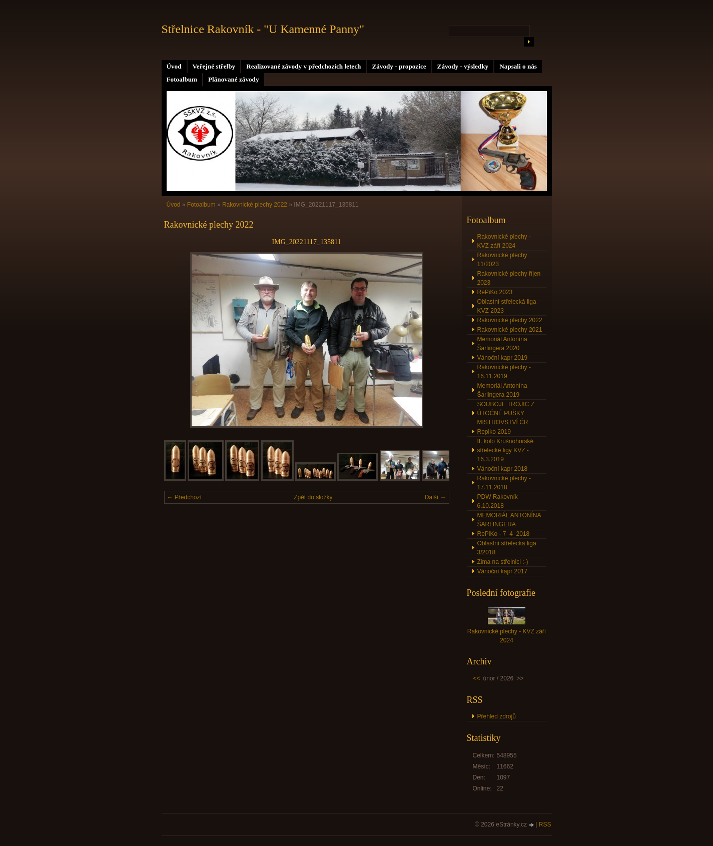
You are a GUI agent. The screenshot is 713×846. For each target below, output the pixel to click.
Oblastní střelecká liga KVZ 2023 (506, 306)
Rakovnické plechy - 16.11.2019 (504, 372)
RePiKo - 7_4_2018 (503, 533)
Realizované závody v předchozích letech (303, 66)
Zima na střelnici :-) (502, 561)
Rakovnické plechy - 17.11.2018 (504, 483)
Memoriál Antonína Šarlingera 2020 (502, 344)
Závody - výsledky (463, 66)
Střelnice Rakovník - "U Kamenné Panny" (263, 29)
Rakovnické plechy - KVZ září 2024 (504, 241)
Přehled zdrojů (496, 716)
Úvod (174, 66)
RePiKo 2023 (495, 292)
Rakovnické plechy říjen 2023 (509, 278)
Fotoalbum (182, 79)
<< (476, 678)
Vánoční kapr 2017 (502, 571)
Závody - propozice (399, 66)
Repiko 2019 (494, 431)
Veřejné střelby (214, 66)
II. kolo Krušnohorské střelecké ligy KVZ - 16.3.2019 (505, 450)
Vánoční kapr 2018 (502, 468)
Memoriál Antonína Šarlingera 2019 (502, 390)
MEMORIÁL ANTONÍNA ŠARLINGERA (509, 520)
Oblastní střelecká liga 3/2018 (506, 548)
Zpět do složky (313, 497)
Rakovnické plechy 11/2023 (502, 260)
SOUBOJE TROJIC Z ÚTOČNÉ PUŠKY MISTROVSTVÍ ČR (505, 413)
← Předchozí (184, 497)
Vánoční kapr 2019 (502, 357)
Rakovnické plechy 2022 (254, 204)
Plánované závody (233, 79)
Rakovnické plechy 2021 (509, 329)
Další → (435, 497)
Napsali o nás (518, 66)
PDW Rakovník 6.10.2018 (497, 501)
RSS (545, 824)
